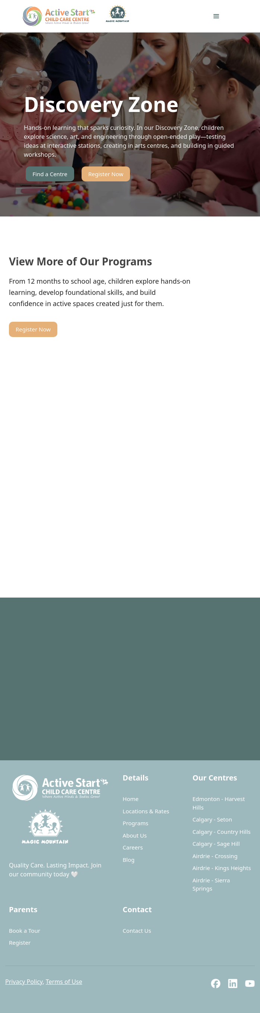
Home (131, 798)
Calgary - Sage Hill (216, 843)
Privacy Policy (23, 982)
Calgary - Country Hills (222, 831)
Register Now (105, 174)
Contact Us (137, 930)
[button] (216, 16)
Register (20, 942)
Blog (128, 859)
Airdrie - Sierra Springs (211, 884)
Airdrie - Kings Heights (222, 868)
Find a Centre (49, 174)
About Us (135, 835)
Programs (135, 823)
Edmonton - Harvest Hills (219, 803)
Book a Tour (24, 930)
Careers (133, 847)
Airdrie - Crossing (215, 856)
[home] (81, 16)
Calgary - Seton (212, 819)
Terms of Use (64, 982)
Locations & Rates (146, 811)
